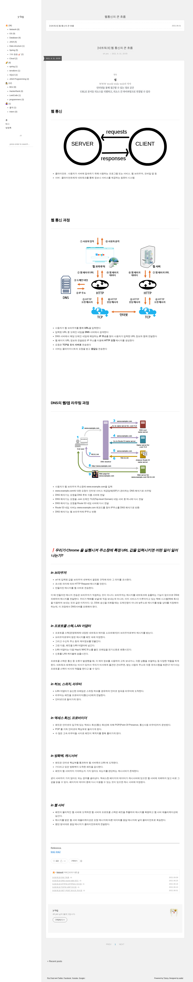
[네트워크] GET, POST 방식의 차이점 (67, 890)
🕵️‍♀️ (9, 83)
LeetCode (15, 95)
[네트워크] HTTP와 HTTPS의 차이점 (67, 884)
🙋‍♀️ (8, 104)
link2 (58, 852)
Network (14, 29)
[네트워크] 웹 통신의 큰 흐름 (61, 26)
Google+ (82, 978)
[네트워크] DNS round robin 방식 (65, 881)
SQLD (13, 75)
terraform (14, 71)
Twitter (60, 978)
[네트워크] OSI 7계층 (60, 877)
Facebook (67, 978)
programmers (16, 99)
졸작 (12, 107)
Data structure (17, 46)
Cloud (13, 58)
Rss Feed (50, 978)
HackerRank (16, 91)
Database (15, 38)
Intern (13, 112)
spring (13, 66)
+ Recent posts (54, 961)
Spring (13, 50)
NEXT (121, 943)
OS (12, 33)
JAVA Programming (19, 79)
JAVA (13, 42)
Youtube (75, 978)
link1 (53, 852)
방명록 (8, 128)
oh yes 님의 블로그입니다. (64, 914)
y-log (21, 16)
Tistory (166, 978)
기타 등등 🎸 (16, 54)
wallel (181, 978)
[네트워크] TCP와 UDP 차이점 (64, 887)
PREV (108, 943)
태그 (7, 124)
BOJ (12, 87)
